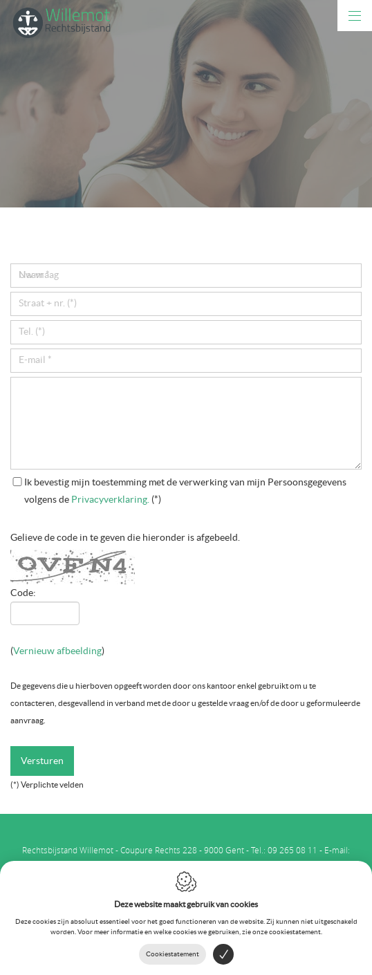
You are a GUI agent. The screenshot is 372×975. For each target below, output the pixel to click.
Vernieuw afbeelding (57, 650)
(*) (185, 490)
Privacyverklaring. (110, 499)
